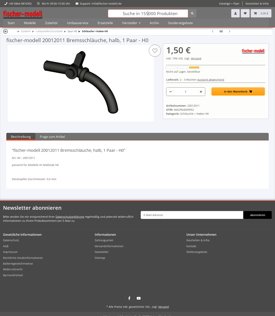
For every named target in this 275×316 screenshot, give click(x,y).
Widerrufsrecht (13, 269)
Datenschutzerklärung (70, 217)
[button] (235, 13)
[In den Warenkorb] (238, 91)
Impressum (10, 252)
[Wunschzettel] (245, 13)
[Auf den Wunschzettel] (155, 51)
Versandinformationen (109, 246)
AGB (5, 246)
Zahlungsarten (104, 240)
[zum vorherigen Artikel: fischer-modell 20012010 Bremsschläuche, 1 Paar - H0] (213, 31)
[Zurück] (5, 31)
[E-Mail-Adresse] (192, 215)
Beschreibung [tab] (21, 137)
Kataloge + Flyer (229, 3)
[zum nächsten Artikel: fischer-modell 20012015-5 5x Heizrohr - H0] (230, 31)
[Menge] (186, 92)
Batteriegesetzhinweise (18, 263)
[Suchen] (148, 13)
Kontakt (191, 246)
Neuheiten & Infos (257, 3)
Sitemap (100, 258)
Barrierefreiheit (13, 275)
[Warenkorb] (261, 13)
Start (11, 23)
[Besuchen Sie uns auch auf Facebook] (129, 298)
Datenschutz (11, 240)
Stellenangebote (196, 252)
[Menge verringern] (170, 92)
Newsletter (102, 252)
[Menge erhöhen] (201, 92)
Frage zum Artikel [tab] (52, 137)
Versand (196, 58)
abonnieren (257, 215)
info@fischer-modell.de (106, 3)
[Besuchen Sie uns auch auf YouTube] (138, 298)
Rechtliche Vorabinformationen (23, 258)
